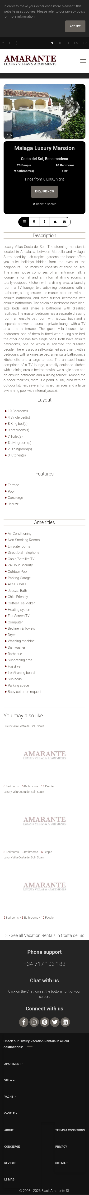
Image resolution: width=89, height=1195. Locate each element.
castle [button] (9, 1113)
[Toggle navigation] (83, 61)
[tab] (23, 222)
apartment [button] (12, 1064)
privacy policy (75, 12)
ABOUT (9, 1130)
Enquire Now (44, 192)
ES (76, 43)
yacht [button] (8, 1097)
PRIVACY (61, 1147)
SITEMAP (61, 1163)
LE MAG (9, 1180)
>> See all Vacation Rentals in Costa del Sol (45, 935)
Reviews (10, 1163)
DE (60, 43)
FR (85, 43)
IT (67, 43)
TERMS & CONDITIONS (70, 1130)
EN (51, 43)
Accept (75, 26)
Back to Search (44, 204)
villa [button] (8, 1080)
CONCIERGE (12, 1147)
